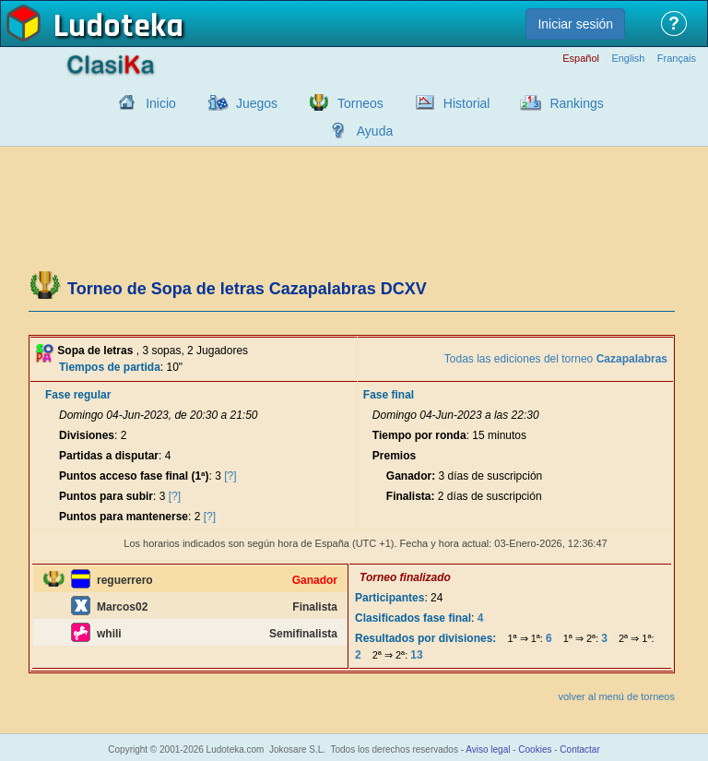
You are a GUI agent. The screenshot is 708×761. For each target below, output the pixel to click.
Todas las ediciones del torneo (555, 358)
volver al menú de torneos (616, 696)
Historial (466, 103)
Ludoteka (118, 26)
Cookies (534, 749)
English (627, 59)
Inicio (161, 103)
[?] (230, 476)
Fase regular (78, 394)
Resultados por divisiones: (425, 638)
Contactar (579, 749)
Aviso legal (488, 749)
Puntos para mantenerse (123, 516)
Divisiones (86, 435)
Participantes (389, 597)
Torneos (360, 103)
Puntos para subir (106, 496)
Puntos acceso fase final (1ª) (134, 476)
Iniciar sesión (575, 24)
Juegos (256, 103)
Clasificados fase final (413, 618)
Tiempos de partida (109, 367)
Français (676, 59)
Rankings (576, 103)
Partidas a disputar (109, 455)
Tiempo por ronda (419, 435)
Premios (394, 455)
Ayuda (375, 131)
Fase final (388, 394)
